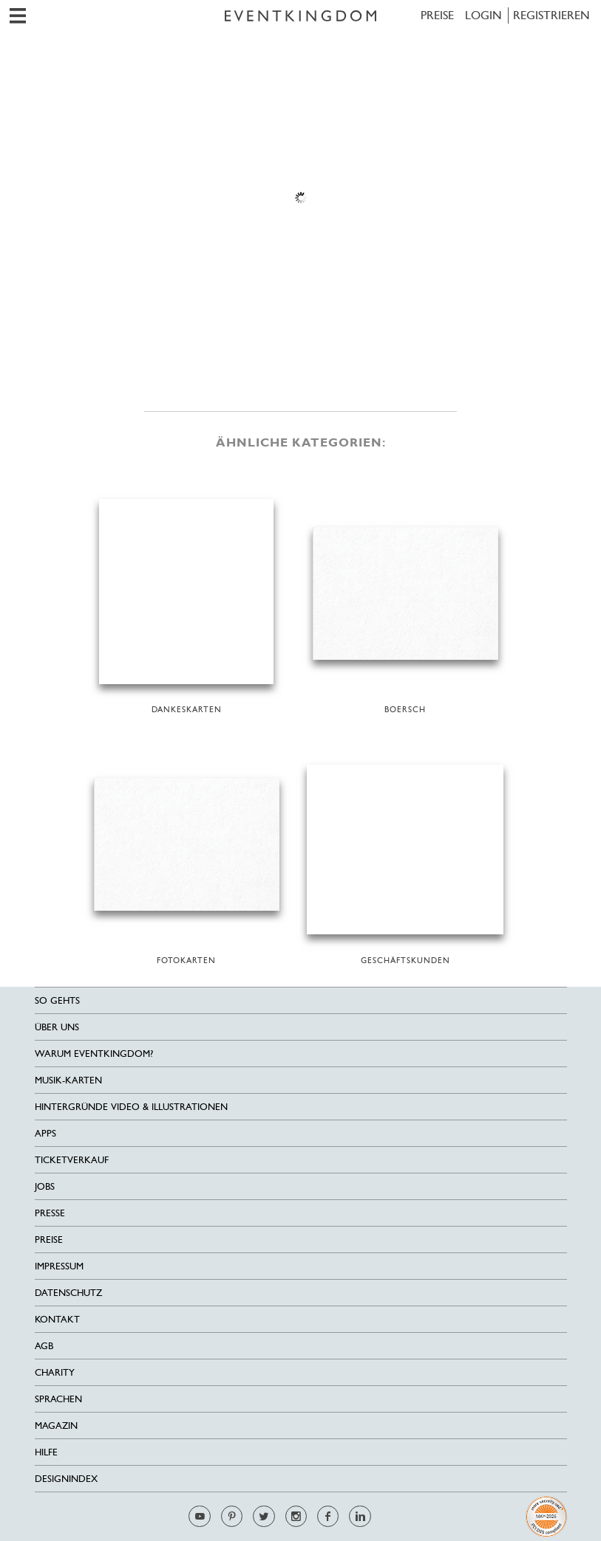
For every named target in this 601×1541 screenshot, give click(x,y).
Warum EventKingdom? (94, 1053)
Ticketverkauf (72, 1159)
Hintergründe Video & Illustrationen (131, 1106)
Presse (50, 1212)
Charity (55, 1372)
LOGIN (483, 15)
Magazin (56, 1425)
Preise (437, 15)
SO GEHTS (57, 1000)
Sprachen (58, 1398)
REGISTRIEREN (551, 15)
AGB (44, 1345)
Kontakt (57, 1319)
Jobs (45, 1186)
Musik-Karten (68, 1080)
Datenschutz (68, 1292)
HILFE (46, 1452)
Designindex (66, 1478)
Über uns (57, 1026)
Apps (45, 1133)
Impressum (59, 1266)
